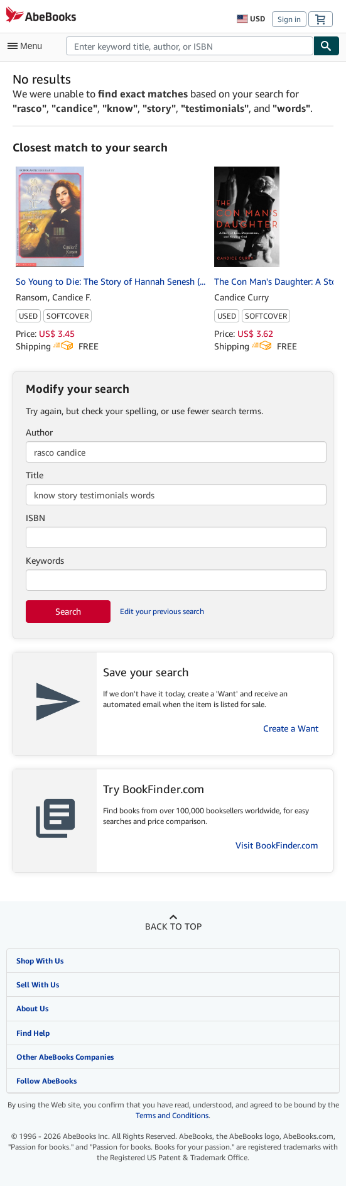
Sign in (289, 19)
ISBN (35, 517)
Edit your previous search (162, 611)
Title (34, 474)
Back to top (173, 926)
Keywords (45, 560)
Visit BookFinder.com (276, 845)
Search (68, 611)
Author (39, 432)
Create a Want (290, 728)
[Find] (326, 45)
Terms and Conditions (172, 1115)
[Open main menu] (27, 45)
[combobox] (189, 45)
